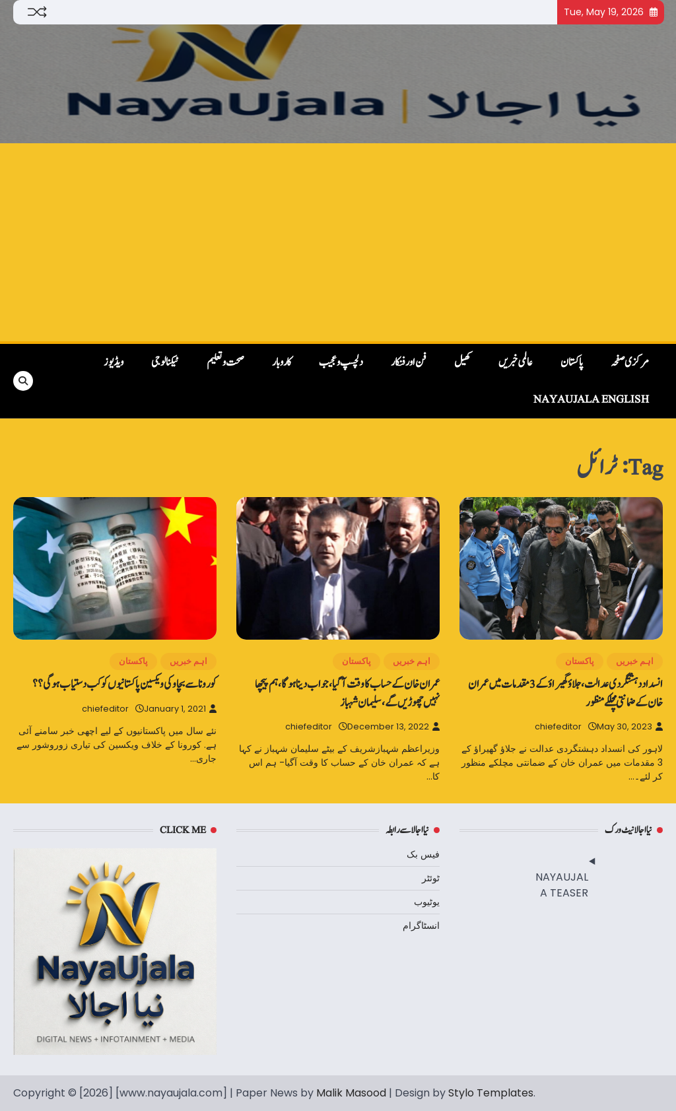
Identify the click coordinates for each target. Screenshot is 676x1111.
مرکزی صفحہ (630, 362)
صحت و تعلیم (225, 362)
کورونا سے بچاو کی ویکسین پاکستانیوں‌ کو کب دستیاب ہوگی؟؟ (124, 684)
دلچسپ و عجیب (341, 362)
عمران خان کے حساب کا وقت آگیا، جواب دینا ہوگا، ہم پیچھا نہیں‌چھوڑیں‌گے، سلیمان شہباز (347, 693)
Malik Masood (351, 1092)
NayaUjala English (591, 399)
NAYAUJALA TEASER (561, 884)
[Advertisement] (338, 242)
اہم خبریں (635, 661)
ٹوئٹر (431, 878)
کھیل (462, 362)
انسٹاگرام (421, 925)
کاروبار (281, 362)
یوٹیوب (427, 901)
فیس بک (423, 854)
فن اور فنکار (408, 362)
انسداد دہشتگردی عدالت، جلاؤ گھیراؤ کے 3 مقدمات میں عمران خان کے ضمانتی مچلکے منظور (565, 693)
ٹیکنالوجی (165, 362)
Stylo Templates (490, 1092)
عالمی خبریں (515, 362)
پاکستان (571, 362)
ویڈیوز (113, 362)
